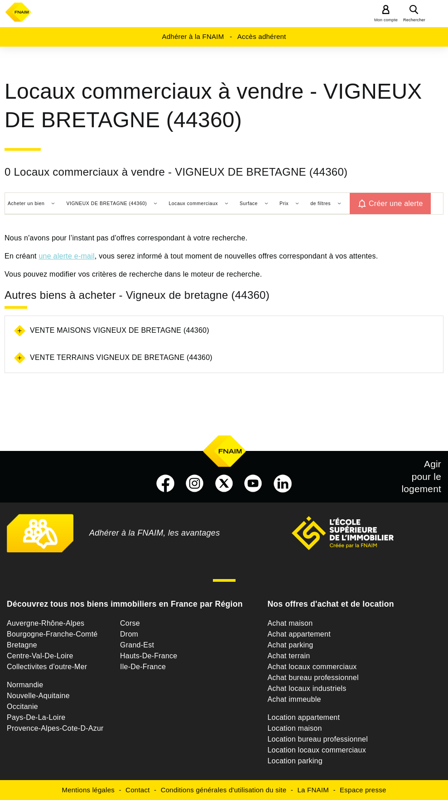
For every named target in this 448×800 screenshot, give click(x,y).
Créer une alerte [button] (396, 203)
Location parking (294, 761)
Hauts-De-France (148, 656)
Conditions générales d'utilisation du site (224, 790)
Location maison (294, 728)
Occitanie (22, 706)
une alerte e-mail (66, 256)
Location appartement (303, 717)
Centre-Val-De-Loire (40, 656)
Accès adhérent (261, 36)
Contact (137, 790)
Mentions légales (88, 790)
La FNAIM (313, 790)
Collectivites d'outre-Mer (47, 667)
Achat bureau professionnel (312, 677)
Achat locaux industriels (306, 688)
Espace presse (363, 790)
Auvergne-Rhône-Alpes (45, 623)
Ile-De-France (143, 667)
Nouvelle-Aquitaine (38, 695)
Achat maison (290, 623)
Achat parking (290, 645)
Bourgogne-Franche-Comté (52, 634)
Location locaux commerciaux (316, 750)
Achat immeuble (294, 699)
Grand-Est (137, 645)
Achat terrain (288, 656)
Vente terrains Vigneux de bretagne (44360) (121, 357)
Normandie (25, 685)
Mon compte (386, 20)
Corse (130, 623)
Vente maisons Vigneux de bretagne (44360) (119, 330)
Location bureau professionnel (317, 739)
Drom (129, 634)
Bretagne (22, 645)
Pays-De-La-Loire (36, 717)
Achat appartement (298, 634)
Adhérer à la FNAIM (193, 36)
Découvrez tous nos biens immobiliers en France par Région (125, 603)
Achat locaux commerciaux (311, 667)
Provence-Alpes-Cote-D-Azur (55, 728)
